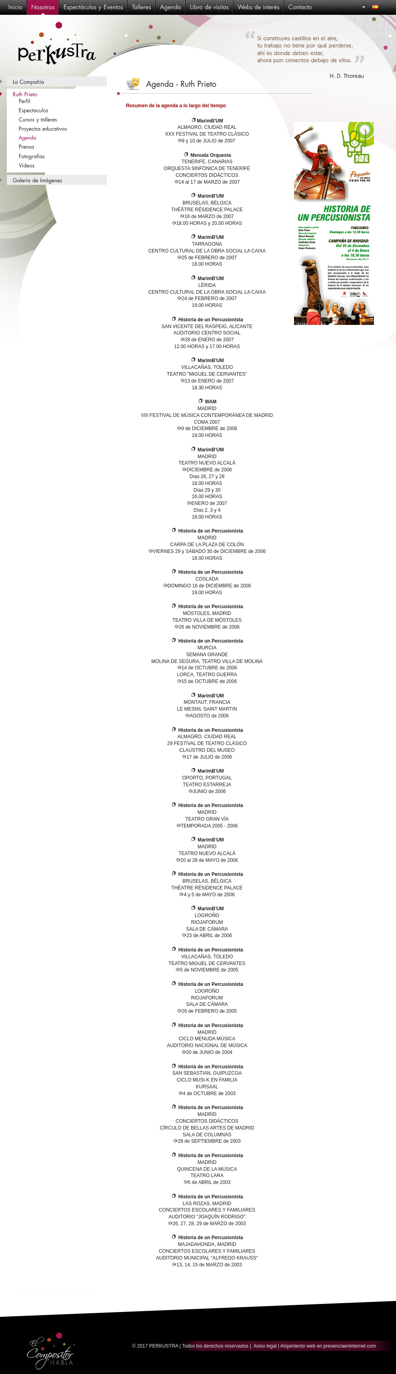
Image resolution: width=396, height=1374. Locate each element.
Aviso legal (265, 1346)
